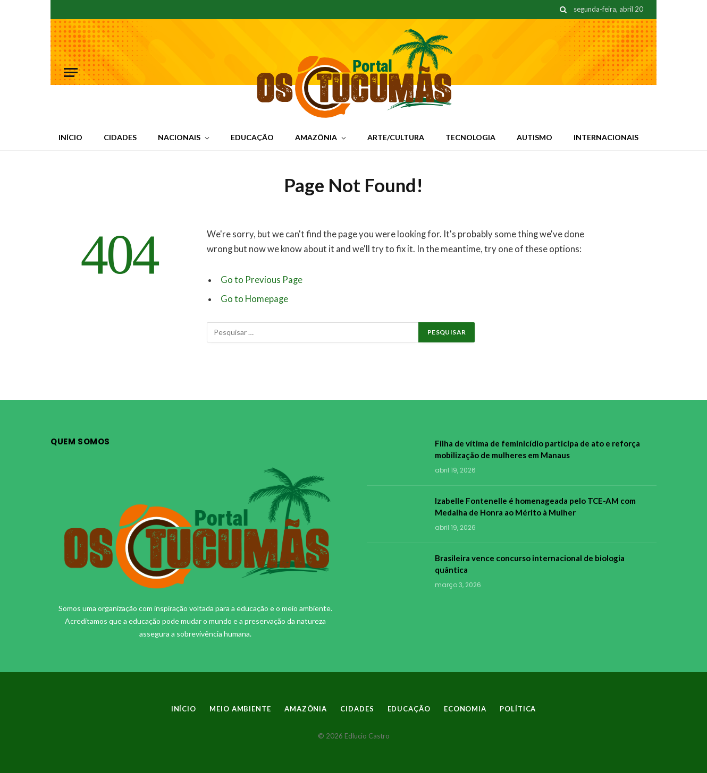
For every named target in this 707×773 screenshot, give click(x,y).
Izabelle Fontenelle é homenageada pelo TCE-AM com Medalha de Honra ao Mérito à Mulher (535, 506)
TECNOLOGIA (470, 137)
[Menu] (71, 72)
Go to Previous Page (261, 279)
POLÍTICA (518, 709)
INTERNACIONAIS (606, 137)
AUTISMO (534, 137)
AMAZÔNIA (316, 137)
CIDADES (120, 137)
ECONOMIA (465, 709)
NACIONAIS (179, 137)
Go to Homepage (254, 299)
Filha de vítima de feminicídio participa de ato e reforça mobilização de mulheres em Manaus (537, 449)
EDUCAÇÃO (252, 137)
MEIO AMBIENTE (240, 709)
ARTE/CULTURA (395, 137)
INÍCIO (70, 137)
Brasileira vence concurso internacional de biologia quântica (530, 563)
